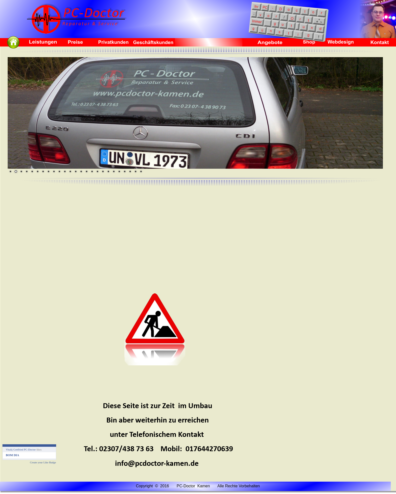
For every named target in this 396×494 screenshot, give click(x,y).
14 (81, 171)
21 (119, 171)
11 (65, 171)
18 (103, 171)
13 (75, 171)
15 (86, 171)
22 (124, 171)
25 (141, 171)
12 (70, 171)
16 (92, 171)
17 (97, 171)
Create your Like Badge (43, 462)
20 (113, 171)
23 (130, 171)
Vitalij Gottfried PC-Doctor (21, 449)
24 (135, 171)
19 (108, 171)
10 (59, 171)
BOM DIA (12, 455)
